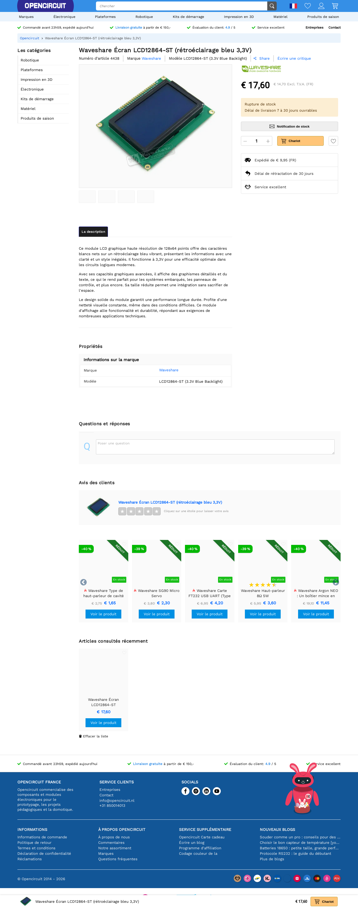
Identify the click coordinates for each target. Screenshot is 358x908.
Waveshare (161, 370)
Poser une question (114, 443)
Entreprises (314, 27)
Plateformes (105, 17)
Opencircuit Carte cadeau (201, 837)
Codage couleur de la (198, 853)
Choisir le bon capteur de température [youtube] (300, 842)
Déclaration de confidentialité (44, 853)
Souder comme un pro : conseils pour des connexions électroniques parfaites (300, 837)
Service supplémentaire (205, 829)
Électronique (64, 17)
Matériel (280, 17)
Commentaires (111, 842)
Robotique (144, 17)
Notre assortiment (114, 848)
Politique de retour (34, 842)
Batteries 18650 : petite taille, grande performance (300, 848)
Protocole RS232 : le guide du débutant (295, 853)
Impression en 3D (239, 17)
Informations (32, 829)
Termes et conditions (36, 848)
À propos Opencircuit (121, 829)
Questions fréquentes (117, 859)
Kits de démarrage (188, 17)
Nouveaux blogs (277, 829)
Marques (26, 17)
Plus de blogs (272, 859)
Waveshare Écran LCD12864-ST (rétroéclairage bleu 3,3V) (170, 502)
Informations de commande (42, 837)
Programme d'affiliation (200, 848)
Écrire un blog (191, 842)
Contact (334, 27)
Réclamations (29, 859)
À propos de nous (114, 837)
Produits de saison (323, 17)
